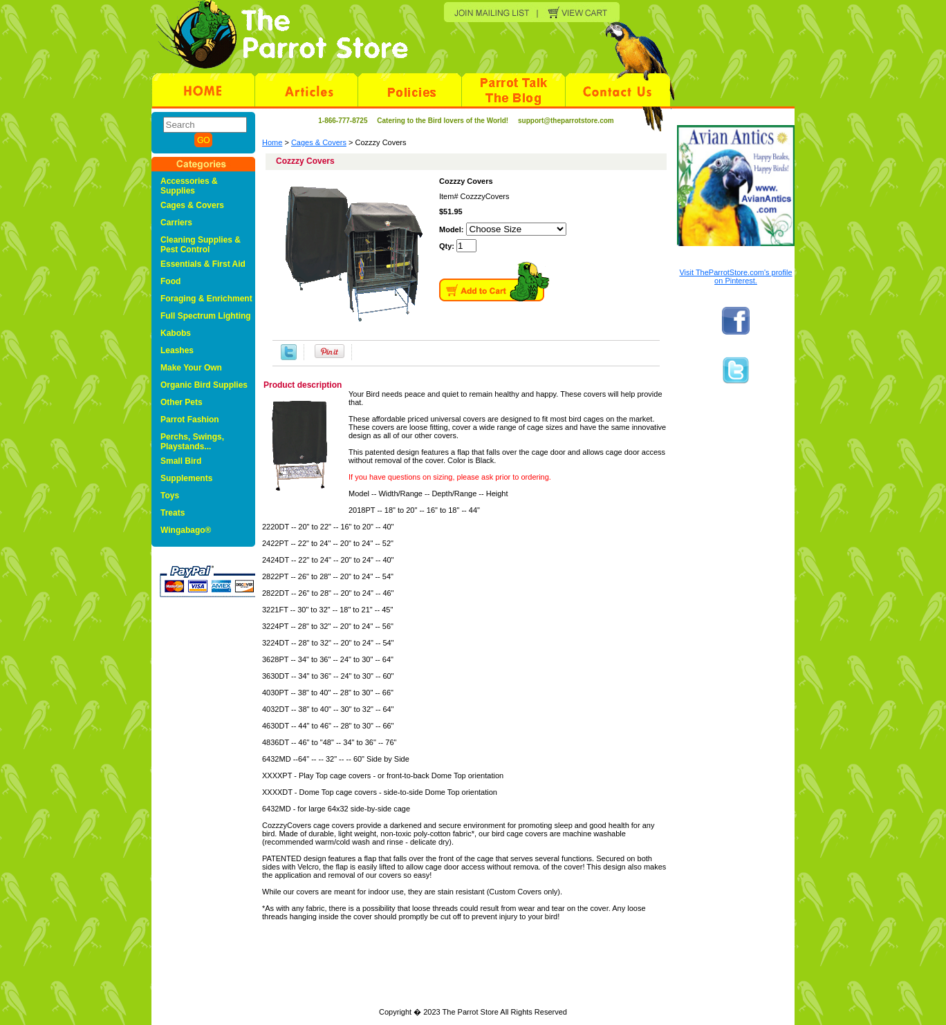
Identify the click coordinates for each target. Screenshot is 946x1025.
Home (272, 142)
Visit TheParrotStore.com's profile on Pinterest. (735, 276)
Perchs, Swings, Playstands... (192, 441)
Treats (172, 513)
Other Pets (181, 402)
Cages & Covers (318, 142)
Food (170, 281)
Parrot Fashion (189, 419)
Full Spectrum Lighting (205, 316)
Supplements (186, 478)
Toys (169, 495)
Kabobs (175, 333)
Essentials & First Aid (202, 264)
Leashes (177, 350)
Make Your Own (191, 368)
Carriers (176, 222)
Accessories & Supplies (189, 186)
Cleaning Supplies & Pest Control (200, 244)
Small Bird (180, 461)
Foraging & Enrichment (206, 298)
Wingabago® (185, 530)
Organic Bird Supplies (204, 385)
